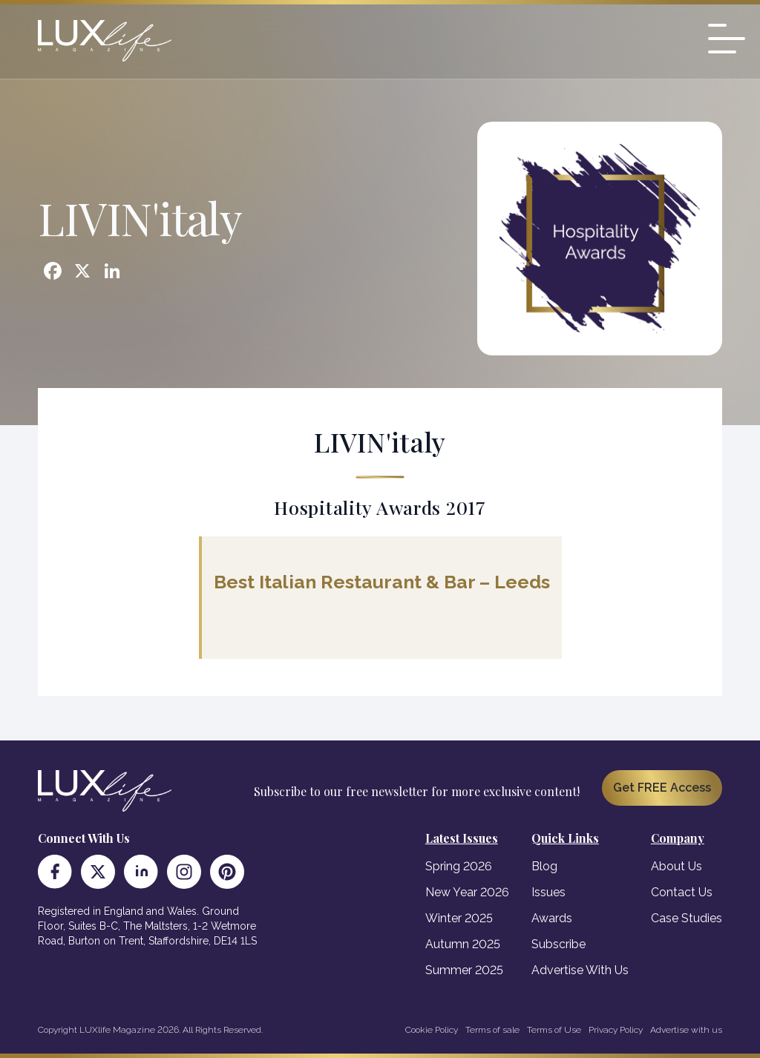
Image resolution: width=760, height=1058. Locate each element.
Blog (544, 866)
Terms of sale (492, 1030)
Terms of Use (554, 1030)
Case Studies (686, 918)
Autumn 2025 (462, 944)
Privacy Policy (616, 1030)
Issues (548, 892)
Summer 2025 (464, 970)
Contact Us (681, 892)
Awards (551, 918)
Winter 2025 (459, 918)
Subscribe (558, 944)
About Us (676, 866)
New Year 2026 (467, 892)
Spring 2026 (458, 866)
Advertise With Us (580, 970)
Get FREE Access (662, 788)
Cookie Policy (431, 1030)
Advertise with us (686, 1030)
